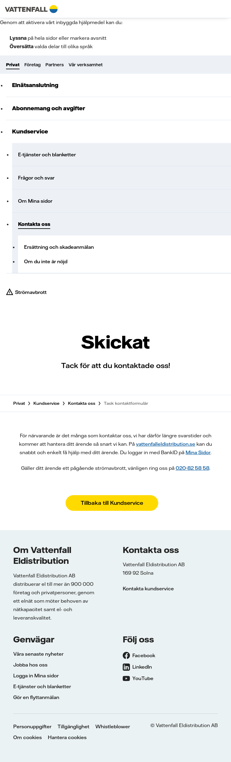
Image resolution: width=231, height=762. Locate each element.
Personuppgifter (32, 726)
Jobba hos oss (30, 665)
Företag (32, 64)
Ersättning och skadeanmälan (59, 247)
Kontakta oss (34, 224)
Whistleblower (112, 726)
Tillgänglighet (73, 726)
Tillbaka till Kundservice (112, 502)
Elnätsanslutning (35, 85)
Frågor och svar (36, 178)
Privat (13, 64)
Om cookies (27, 737)
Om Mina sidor (35, 201)
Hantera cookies (67, 737)
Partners (54, 64)
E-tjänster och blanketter (47, 154)
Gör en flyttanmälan (36, 697)
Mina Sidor (198, 452)
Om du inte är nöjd (45, 261)
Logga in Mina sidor (36, 676)
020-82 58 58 (192, 468)
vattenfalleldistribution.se (165, 444)
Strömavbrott (31, 292)
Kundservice (30, 131)
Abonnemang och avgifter (48, 108)
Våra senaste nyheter (38, 654)
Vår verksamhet (86, 64)
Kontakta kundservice (148, 589)
